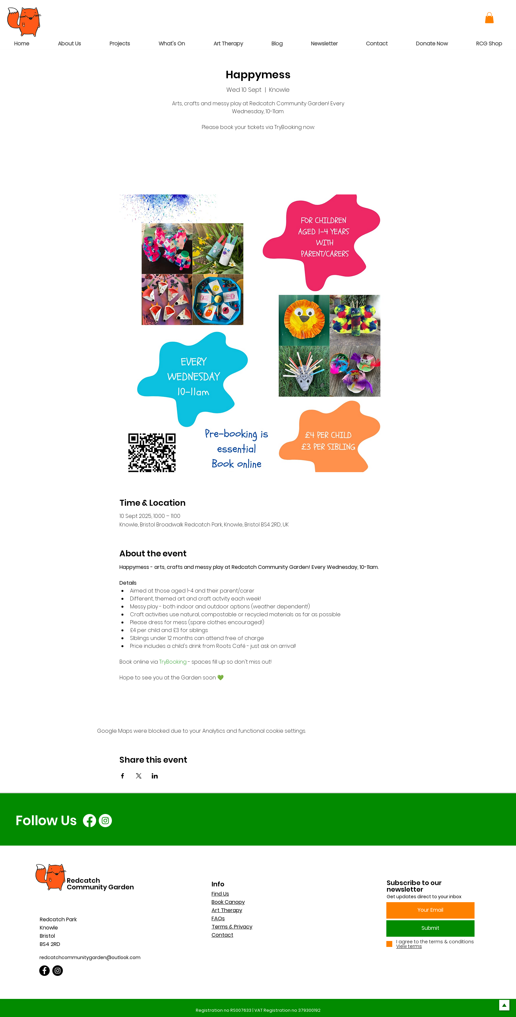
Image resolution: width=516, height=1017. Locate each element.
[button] (489, 17)
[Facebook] (89, 820)
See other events (258, 163)
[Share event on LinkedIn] (155, 775)
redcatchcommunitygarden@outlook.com (90, 957)
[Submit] (430, 928)
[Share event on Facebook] (122, 775)
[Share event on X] (139, 775)
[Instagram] (105, 820)
